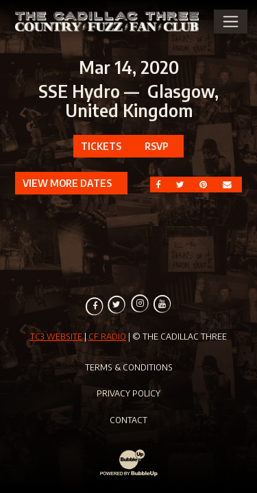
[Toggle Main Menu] (230, 21)
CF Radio (107, 336)
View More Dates (67, 183)
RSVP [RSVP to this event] (157, 146)
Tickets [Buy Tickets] (101, 146)
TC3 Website (56, 336)
